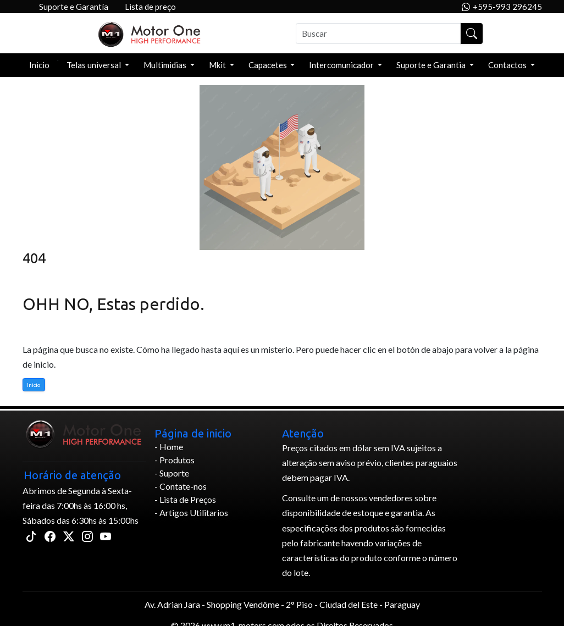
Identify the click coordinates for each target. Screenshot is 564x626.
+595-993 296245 (502, 7)
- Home (168, 446)
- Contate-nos (180, 486)
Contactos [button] (508, 65)
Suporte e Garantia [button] (431, 65)
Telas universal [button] (95, 65)
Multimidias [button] (165, 65)
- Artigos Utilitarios (191, 512)
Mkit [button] (218, 65)
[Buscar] (378, 33)
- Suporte (171, 473)
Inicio (39, 65)
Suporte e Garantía (73, 7)
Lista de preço (150, 7)
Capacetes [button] (268, 65)
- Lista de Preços (185, 499)
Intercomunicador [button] (342, 65)
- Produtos (174, 460)
